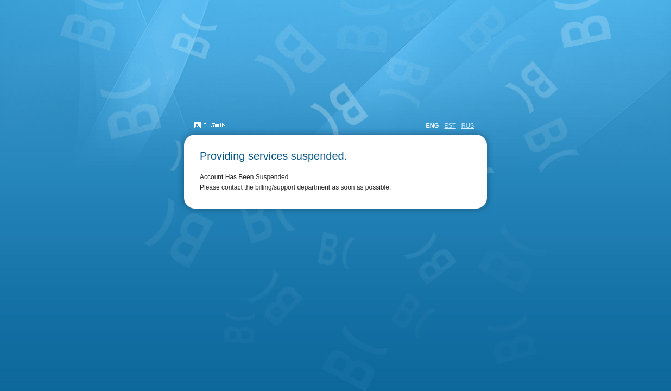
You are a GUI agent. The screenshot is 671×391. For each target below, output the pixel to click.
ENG (432, 125)
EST (449, 125)
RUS (467, 125)
